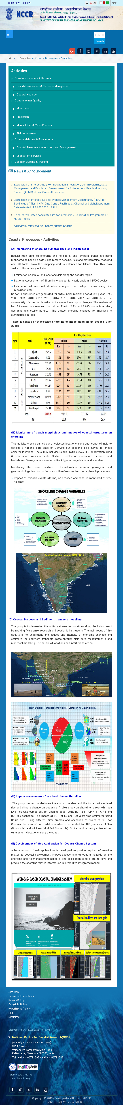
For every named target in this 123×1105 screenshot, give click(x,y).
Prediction (23, 116)
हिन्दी (114, 3)
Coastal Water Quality (28, 100)
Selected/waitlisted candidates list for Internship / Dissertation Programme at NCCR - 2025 (61, 217)
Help (11, 1012)
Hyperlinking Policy (19, 1008)
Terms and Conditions (21, 996)
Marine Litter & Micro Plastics (34, 125)
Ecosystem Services (29, 155)
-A (86, 3)
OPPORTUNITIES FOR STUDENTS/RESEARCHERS (43, 227)
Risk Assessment (27, 133)
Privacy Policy (16, 1000)
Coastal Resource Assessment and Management (46, 147)
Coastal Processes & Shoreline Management (43, 86)
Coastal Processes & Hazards (33, 78)
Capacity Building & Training (31, 161)
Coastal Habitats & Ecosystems (34, 139)
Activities (25, 58)
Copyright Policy (18, 1004)
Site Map (14, 992)
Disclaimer (14, 1017)
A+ (95, 3)
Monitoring (23, 108)
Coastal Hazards (27, 94)
